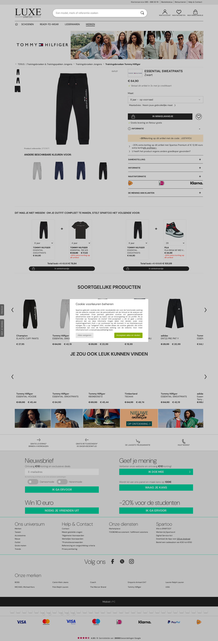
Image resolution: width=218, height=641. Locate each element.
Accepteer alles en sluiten (128, 335)
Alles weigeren (84, 335)
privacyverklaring (101, 330)
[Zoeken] (142, 13)
